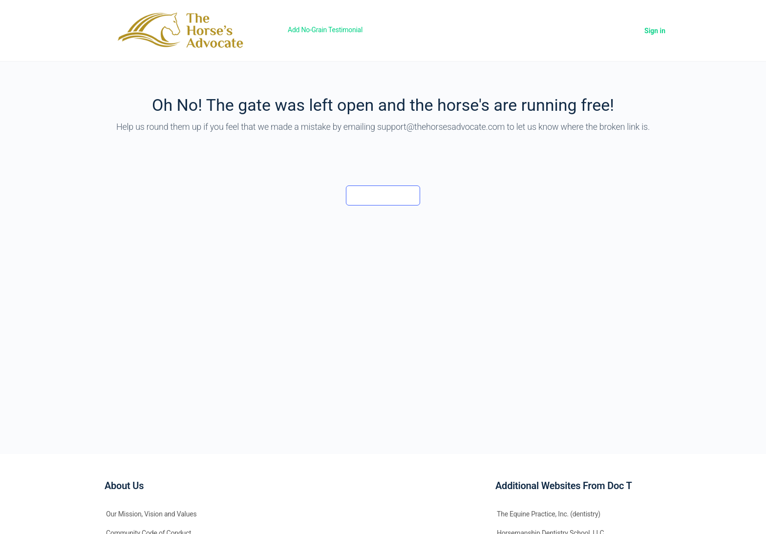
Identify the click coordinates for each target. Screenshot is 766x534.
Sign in (654, 31)
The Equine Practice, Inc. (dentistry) (548, 514)
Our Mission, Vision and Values (151, 514)
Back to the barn (382, 195)
